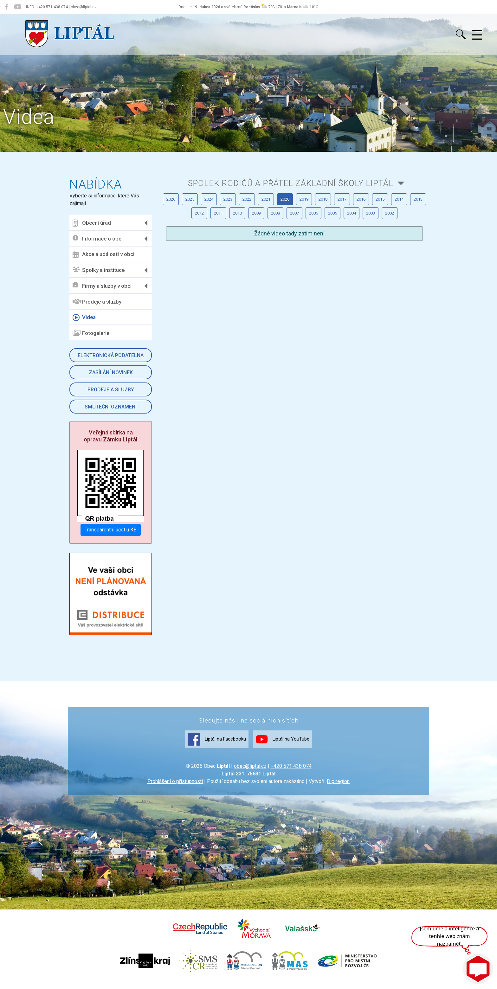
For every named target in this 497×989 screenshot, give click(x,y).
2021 (342, 233)
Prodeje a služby (98, 301)
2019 (407, 233)
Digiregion (338, 787)
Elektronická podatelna (112, 355)
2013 (342, 253)
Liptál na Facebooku (203, 744)
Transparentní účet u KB (112, 529)
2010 (181, 272)
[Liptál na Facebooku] (6, 7)
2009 (213, 272)
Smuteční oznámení (112, 407)
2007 (278, 272)
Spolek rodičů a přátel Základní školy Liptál (290, 195)
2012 (375, 253)
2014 (310, 253)
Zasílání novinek (112, 372)
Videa (85, 317)
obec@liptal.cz (250, 771)
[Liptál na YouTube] (17, 7)
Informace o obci (99, 238)
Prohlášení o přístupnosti (175, 787)
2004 (375, 272)
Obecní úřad (93, 223)
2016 (245, 253)
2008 (245, 272)
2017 (213, 253)
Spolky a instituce (100, 270)
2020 (375, 233)
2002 (294, 292)
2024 (245, 233)
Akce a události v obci (105, 254)
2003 (407, 272)
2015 (278, 253)
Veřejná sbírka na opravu (112, 436)
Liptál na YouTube (296, 744)
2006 (310, 272)
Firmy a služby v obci (103, 285)
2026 (181, 233)
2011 (407, 253)
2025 (213, 233)
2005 (342, 272)
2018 (181, 253)
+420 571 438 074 (291, 771)
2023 (278, 233)
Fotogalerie (92, 333)
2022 (310, 233)
